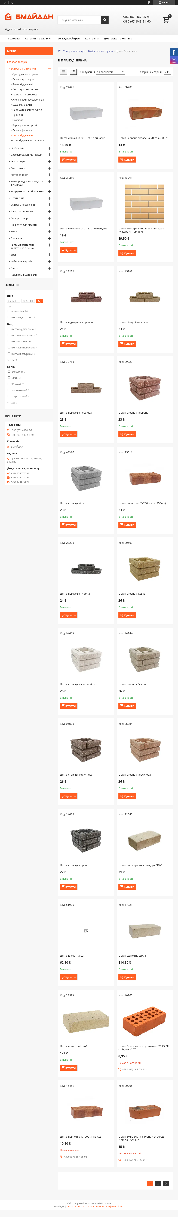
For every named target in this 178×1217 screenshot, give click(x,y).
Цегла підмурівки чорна (75, 593)
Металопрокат (20, 174)
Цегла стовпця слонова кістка (78, 684)
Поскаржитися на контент (80, 1206)
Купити (70, 159)
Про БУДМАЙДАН (68, 38)
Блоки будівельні (22, 84)
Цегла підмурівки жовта (133, 322)
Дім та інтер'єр (19, 168)
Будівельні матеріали (100, 51)
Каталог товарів (36, 38)
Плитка (15, 268)
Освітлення (17, 198)
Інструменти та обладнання (27, 191)
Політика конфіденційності (110, 1206)
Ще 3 (13, 360)
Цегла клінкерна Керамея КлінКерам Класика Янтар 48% (141, 230)
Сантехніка (17, 148)
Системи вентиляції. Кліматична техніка (23, 246)
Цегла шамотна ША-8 (74, 1046)
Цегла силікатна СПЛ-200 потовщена (83, 228)
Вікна (14, 231)
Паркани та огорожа (24, 94)
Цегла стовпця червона (133, 412)
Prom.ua (106, 1203)
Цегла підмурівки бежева (76, 412)
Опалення (16, 238)
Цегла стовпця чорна (73, 865)
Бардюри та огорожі (24, 125)
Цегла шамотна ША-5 (132, 955)
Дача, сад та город (22, 211)
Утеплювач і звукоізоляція (28, 99)
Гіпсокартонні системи (25, 89)
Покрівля (17, 120)
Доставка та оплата (118, 38)
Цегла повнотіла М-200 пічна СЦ (80, 1136)
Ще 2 (13, 402)
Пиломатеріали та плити (27, 109)
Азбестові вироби (21, 261)
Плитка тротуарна (23, 79)
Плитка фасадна (22, 130)
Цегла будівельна (22, 135)
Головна (14, 38)
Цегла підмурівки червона (76, 322)
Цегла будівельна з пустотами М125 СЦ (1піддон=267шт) (143, 1047)
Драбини (17, 115)
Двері (14, 254)
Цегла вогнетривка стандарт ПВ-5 (140, 865)
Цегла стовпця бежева (132, 684)
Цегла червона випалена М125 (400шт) (143, 137)
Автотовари (18, 161)
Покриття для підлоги (24, 224)
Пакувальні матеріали (24, 274)
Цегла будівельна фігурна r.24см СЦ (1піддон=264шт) (141, 1138)
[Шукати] (105, 20)
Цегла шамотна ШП (72, 955)
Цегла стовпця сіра (72, 503)
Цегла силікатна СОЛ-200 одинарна (82, 137)
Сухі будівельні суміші (25, 74)
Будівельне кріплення (23, 204)
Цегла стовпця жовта (131, 593)
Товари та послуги (74, 51)
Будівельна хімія (22, 104)
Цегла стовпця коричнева (76, 774)
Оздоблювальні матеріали (26, 154)
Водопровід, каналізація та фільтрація (27, 183)
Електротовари (20, 218)
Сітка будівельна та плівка (28, 140)
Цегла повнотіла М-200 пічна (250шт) (142, 503)
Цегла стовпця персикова (134, 774)
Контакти (92, 38)
